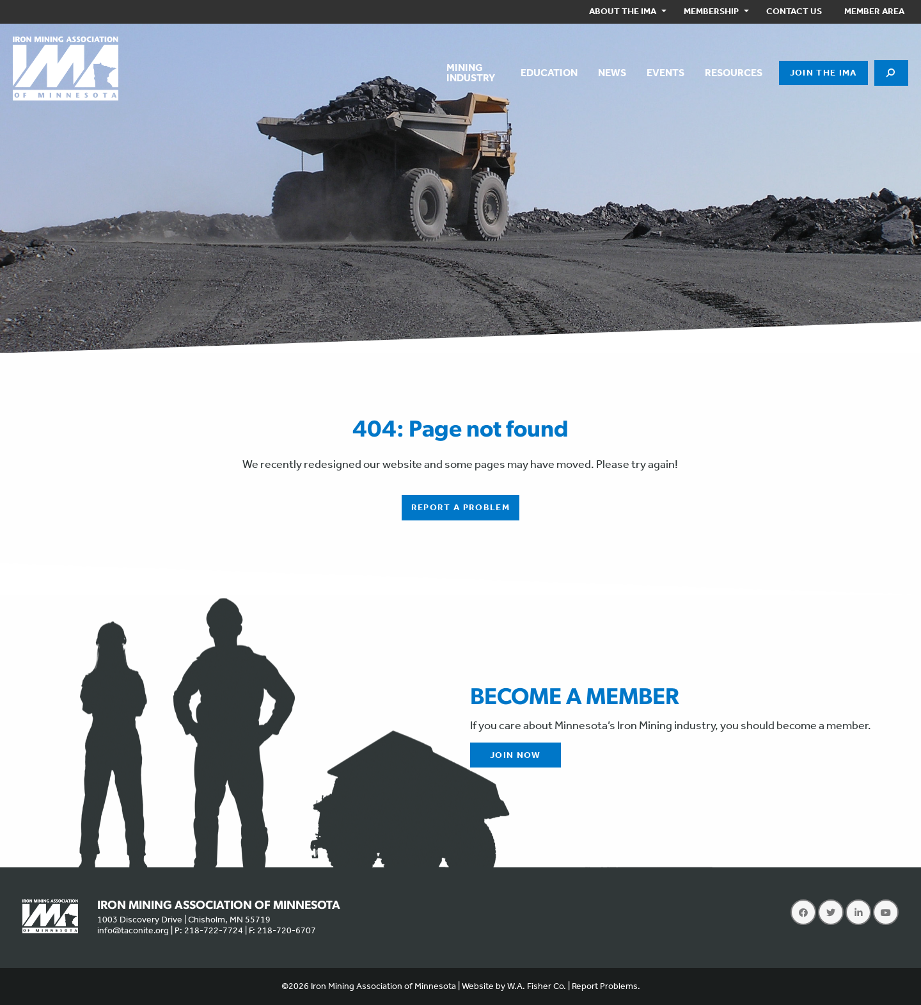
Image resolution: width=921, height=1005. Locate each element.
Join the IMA (823, 72)
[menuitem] (625, 12)
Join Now (515, 755)
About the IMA (622, 11)
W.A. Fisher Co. (536, 986)
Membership (711, 11)
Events (665, 73)
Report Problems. (606, 986)
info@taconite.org (133, 930)
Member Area (874, 11)
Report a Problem (460, 507)
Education (549, 73)
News (612, 73)
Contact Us (794, 11)
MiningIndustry (470, 72)
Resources (733, 73)
